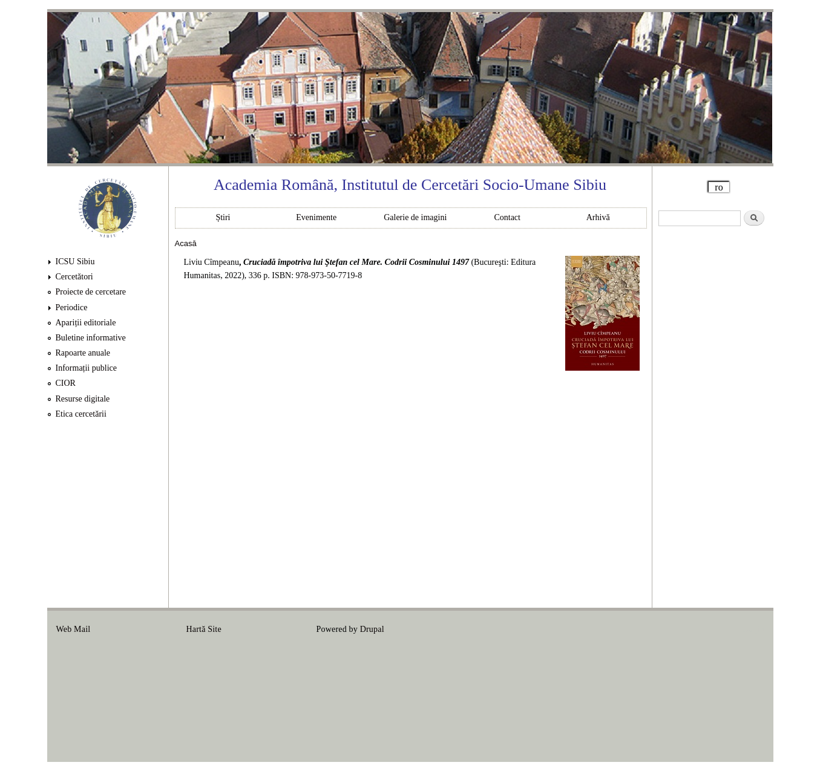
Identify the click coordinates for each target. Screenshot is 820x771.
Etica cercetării (81, 413)
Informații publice (86, 367)
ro (719, 187)
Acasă (186, 243)
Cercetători (74, 276)
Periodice (72, 307)
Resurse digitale (83, 398)
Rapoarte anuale (83, 352)
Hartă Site (203, 629)
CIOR (66, 383)
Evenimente (316, 217)
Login (753, 629)
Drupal (372, 629)
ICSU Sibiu (75, 261)
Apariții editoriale (86, 322)
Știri (222, 217)
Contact (507, 217)
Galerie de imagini (415, 217)
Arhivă (598, 217)
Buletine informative (91, 337)
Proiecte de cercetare (91, 291)
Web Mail (73, 629)
